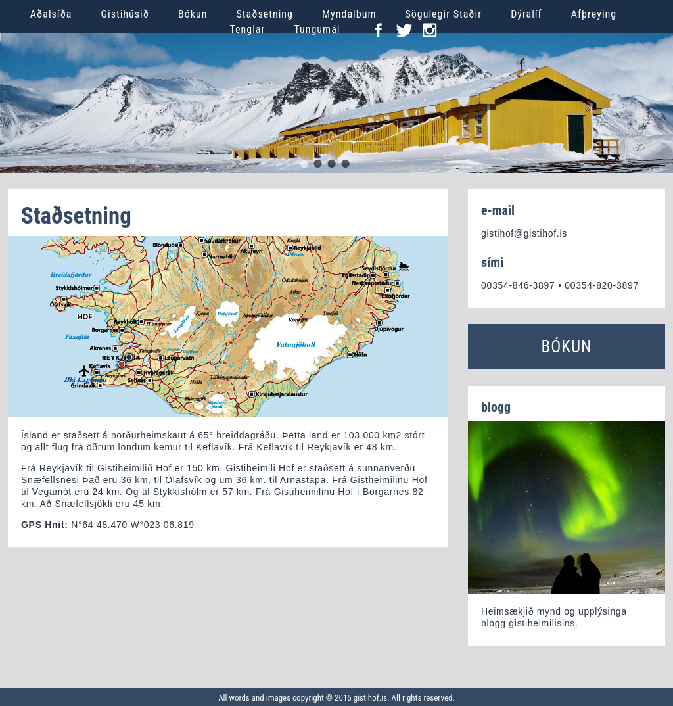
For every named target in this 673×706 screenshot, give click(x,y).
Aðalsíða (51, 14)
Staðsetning (264, 14)
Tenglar (248, 29)
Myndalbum (349, 14)
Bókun (192, 14)
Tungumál (317, 29)
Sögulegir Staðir (443, 14)
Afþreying (594, 14)
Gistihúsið (125, 14)
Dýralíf (526, 14)
